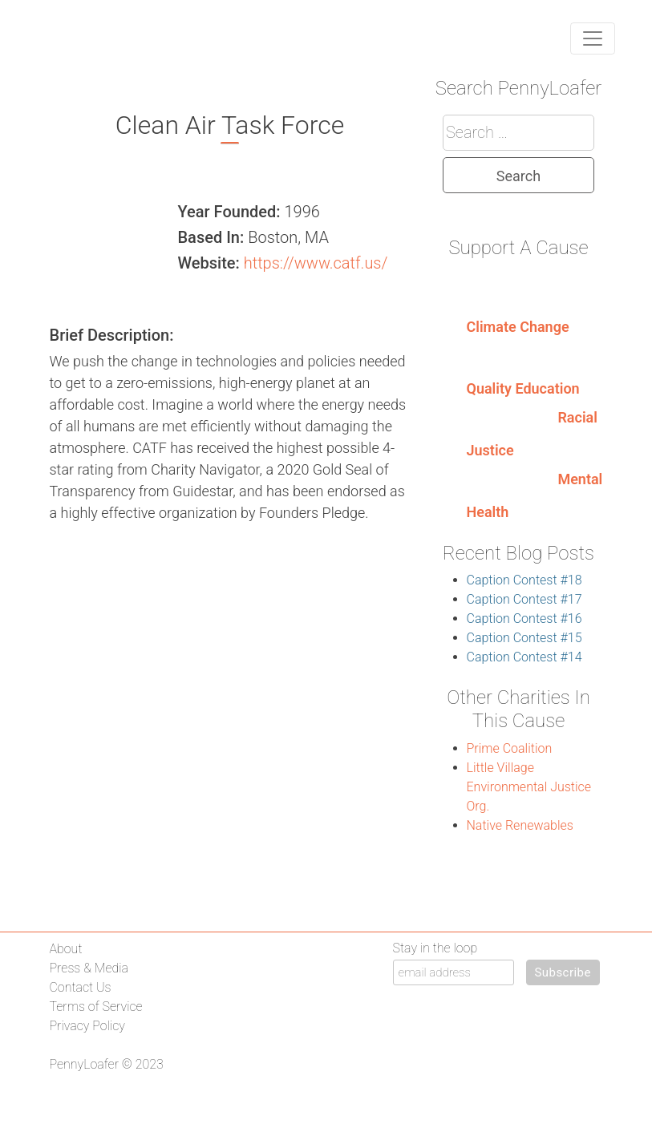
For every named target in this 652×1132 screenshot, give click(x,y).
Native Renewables (520, 825)
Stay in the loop (435, 948)
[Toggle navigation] (592, 38)
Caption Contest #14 (524, 657)
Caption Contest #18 (524, 580)
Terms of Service (96, 1006)
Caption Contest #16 (524, 618)
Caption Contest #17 (524, 599)
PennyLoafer (84, 1064)
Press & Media (89, 968)
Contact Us (80, 987)
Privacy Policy (87, 1025)
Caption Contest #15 (524, 637)
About (66, 948)
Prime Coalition (510, 748)
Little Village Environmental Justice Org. (529, 787)
